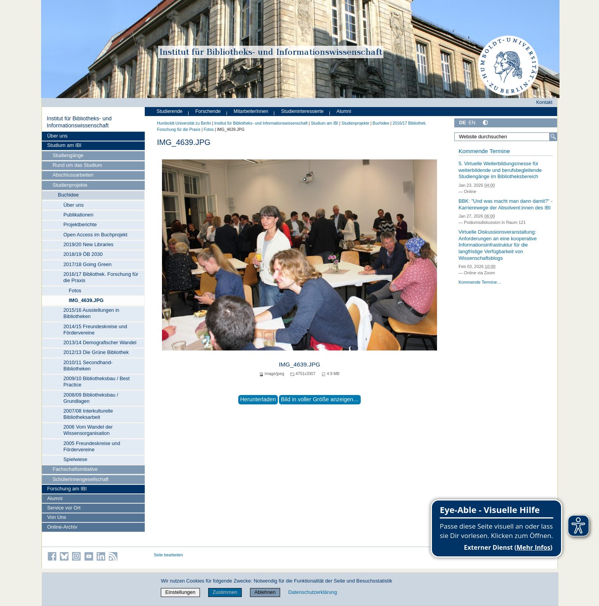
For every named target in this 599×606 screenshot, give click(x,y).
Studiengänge (67, 155)
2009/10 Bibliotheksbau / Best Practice (96, 381)
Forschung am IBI (67, 489)
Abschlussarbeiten (73, 175)
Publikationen (78, 215)
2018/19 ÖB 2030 (83, 254)
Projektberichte (80, 224)
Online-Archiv (62, 527)
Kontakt (544, 102)
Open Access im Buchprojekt (95, 235)
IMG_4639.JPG (86, 300)
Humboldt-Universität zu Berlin (184, 123)
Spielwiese (75, 459)
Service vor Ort (64, 508)
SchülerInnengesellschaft (80, 479)
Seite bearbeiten (168, 555)
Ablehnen (264, 592)
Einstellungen (180, 592)
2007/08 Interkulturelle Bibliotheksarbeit (88, 414)
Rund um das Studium (77, 165)
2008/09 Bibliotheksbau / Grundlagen (90, 398)
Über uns (57, 136)
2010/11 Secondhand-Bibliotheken (88, 365)
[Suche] (553, 136)
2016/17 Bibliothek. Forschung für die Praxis (100, 277)
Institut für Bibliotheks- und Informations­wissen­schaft (79, 122)
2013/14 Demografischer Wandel (100, 342)
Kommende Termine (484, 151)
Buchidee (68, 195)
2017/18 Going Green (87, 264)
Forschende (208, 111)
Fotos (75, 290)
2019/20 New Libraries (88, 244)
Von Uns (56, 517)
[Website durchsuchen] (506, 136)
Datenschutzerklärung (312, 592)
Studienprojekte (69, 185)
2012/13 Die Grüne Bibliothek (96, 352)
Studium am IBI (64, 145)
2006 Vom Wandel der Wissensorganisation (88, 430)
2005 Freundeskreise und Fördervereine (91, 446)
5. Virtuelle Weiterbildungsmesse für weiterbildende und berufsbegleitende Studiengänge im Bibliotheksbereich (500, 170)
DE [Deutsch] (462, 122)
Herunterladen (258, 399)
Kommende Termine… (480, 282)
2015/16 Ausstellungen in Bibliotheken (91, 313)
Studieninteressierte (302, 111)
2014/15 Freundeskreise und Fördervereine (95, 330)
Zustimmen (224, 592)
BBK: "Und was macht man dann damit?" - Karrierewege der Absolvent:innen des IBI (505, 204)
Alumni (55, 498)
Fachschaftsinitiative (74, 469)
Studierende (169, 111)
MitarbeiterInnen (251, 111)
